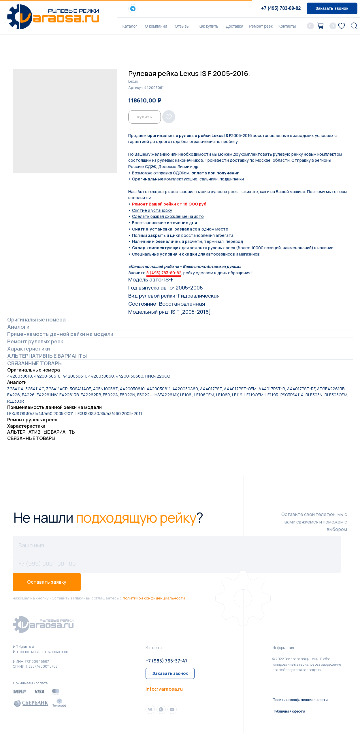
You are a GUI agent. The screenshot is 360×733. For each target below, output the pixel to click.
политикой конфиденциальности (154, 598)
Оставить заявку (46, 582)
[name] (177, 545)
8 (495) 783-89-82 (163, 272)
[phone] (177, 563)
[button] (332, 8)
